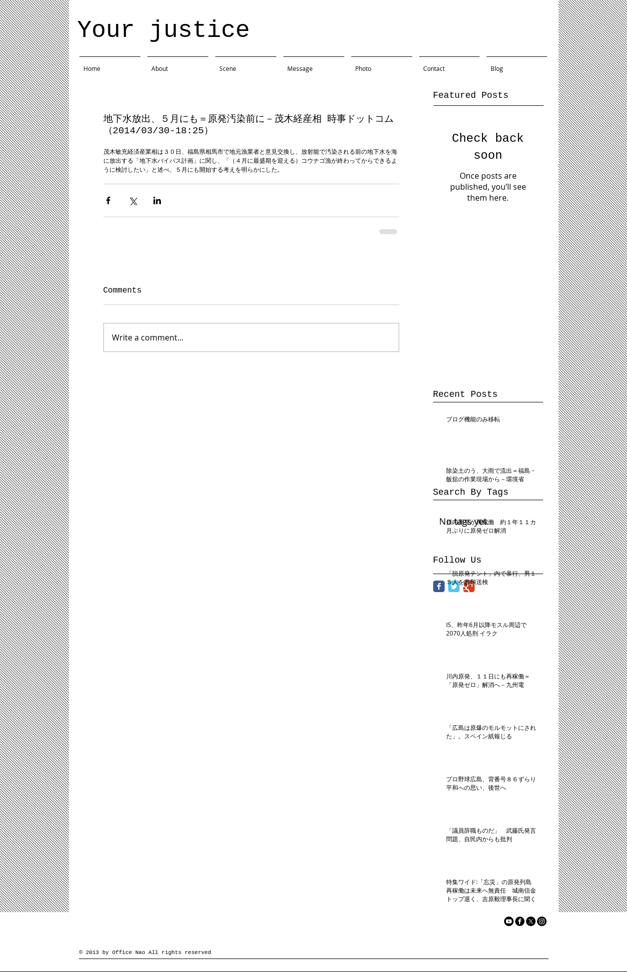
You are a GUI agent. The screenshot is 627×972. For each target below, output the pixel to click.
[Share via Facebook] (108, 200)
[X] (531, 921)
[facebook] (520, 921)
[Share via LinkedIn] (157, 200)
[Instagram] (542, 921)
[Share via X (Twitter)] (132, 200)
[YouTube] (509, 921)
